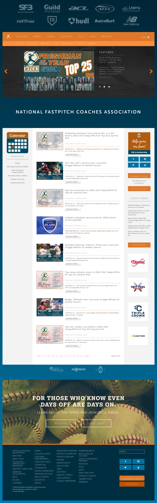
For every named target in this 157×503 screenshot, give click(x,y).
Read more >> (105, 77)
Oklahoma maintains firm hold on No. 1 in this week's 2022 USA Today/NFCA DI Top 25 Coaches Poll (91, 135)
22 (48, 356)
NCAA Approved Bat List (14, 167)
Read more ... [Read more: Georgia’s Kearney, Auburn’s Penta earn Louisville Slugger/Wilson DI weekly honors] (72, 264)
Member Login (139, 176)
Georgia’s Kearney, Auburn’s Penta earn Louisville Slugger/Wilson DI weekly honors (92, 246)
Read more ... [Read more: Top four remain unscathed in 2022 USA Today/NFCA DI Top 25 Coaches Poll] (72, 346)
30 (82, 356)
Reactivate (139, 188)
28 (73, 356)
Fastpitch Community (17, 179)
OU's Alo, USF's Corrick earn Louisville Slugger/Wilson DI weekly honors (86, 164)
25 (61, 356)
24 (57, 356)
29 (78, 356)
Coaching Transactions (18, 183)
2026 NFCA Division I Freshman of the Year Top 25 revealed (110, 60)
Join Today (96, 423)
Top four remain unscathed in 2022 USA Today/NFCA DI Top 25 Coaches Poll (86, 328)
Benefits (60, 423)
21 (44, 356)
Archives (139, 245)
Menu (145, 37)
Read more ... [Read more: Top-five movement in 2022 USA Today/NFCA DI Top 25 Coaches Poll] (72, 209)
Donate (17, 163)
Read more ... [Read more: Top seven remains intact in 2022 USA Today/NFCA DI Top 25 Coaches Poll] (72, 291)
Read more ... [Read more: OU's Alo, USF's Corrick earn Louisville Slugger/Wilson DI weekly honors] (72, 182)
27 (69, 356)
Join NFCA (131, 484)
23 (52, 356)
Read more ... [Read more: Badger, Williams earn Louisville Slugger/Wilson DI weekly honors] (72, 318)
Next (87, 356)
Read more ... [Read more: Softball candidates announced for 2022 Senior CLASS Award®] (72, 236)
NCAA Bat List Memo (15, 176)
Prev (39, 356)
